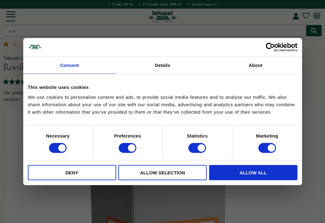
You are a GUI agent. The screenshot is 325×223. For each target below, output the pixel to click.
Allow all (253, 172)
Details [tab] (162, 65)
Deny (71, 172)
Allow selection (162, 172)
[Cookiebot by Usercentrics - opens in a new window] (270, 47)
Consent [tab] (69, 65)
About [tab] (255, 65)
